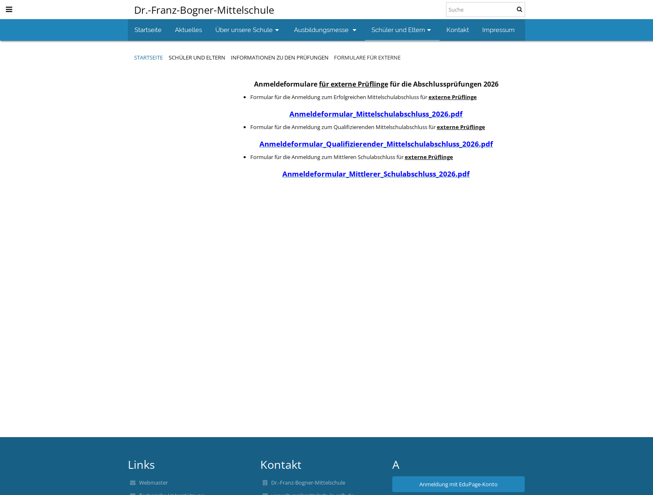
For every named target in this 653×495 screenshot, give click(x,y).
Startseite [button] (148, 29)
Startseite (148, 57)
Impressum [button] (498, 29)
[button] (9, 9)
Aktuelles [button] (188, 29)
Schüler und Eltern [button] (402, 29)
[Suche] (485, 9)
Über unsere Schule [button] (248, 29)
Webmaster (153, 482)
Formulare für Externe (367, 57)
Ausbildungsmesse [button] (326, 29)
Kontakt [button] (457, 29)
